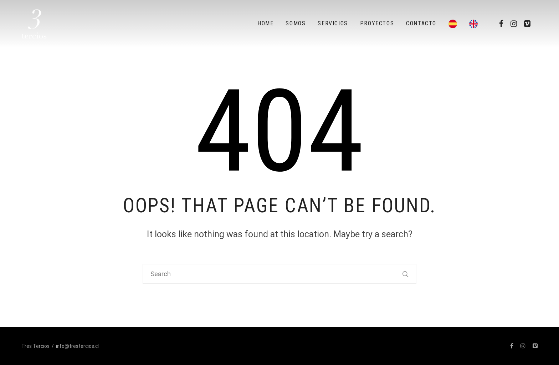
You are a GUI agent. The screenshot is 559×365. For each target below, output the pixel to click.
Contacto (421, 23)
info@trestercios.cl (77, 346)
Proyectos (377, 23)
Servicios (333, 23)
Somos (296, 23)
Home (265, 23)
